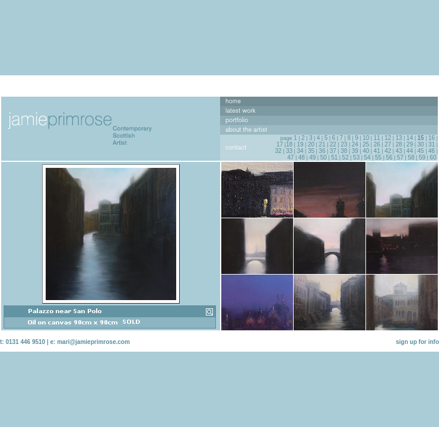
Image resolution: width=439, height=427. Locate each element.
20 (311, 144)
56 (389, 157)
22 (333, 144)
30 (421, 144)
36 (322, 151)
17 (279, 144)
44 (409, 151)
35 (311, 151)
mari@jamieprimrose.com (93, 342)
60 (433, 157)
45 (421, 151)
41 (377, 151)
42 (387, 151)
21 (322, 144)
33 (289, 151)
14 (409, 138)
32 (278, 151)
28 (399, 144)
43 (399, 151)
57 (400, 157)
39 (355, 151)
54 (367, 157)
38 (344, 151)
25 (365, 144)
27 (387, 144)
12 (387, 138)
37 (333, 151)
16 (431, 138)
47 (290, 157)
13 (399, 138)
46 (431, 151)
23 (344, 144)
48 (301, 157)
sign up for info (417, 342)
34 (300, 151)
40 (365, 151)
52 (345, 157)
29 (409, 144)
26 (377, 144)
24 (355, 144)
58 (411, 157)
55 (378, 157)
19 (300, 144)
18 (289, 144)
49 (312, 157)
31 (431, 144)
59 (422, 157)
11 (377, 138)
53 (356, 157)
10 (365, 138)
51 (334, 157)
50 (323, 157)
